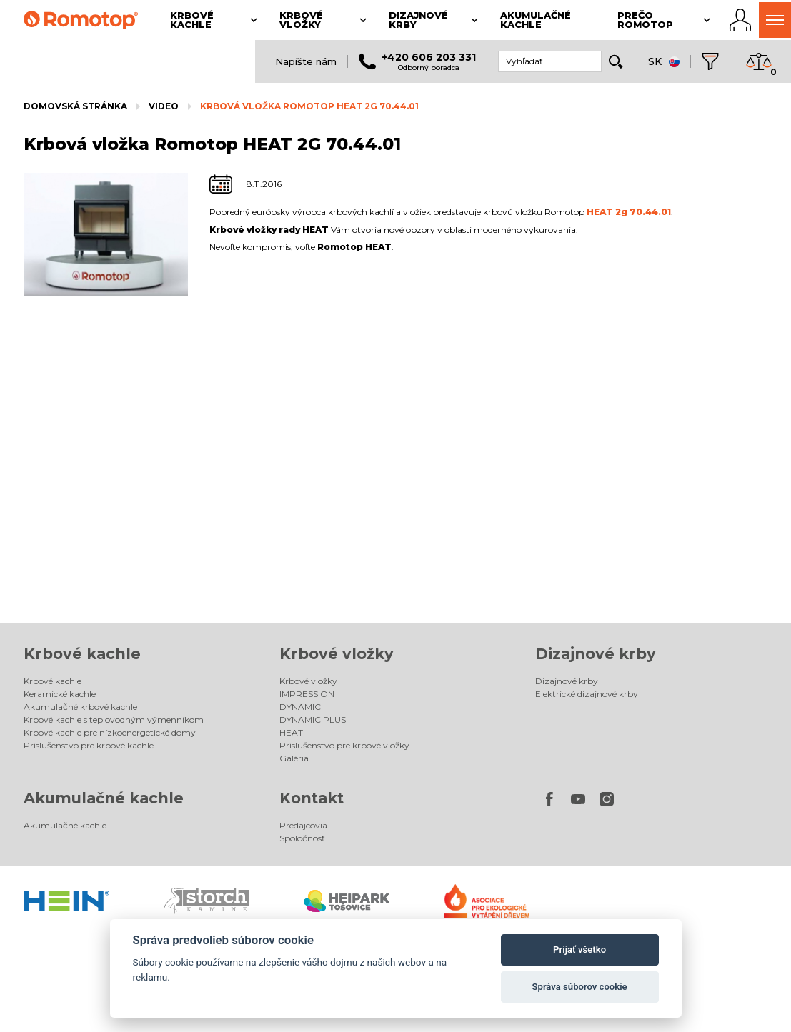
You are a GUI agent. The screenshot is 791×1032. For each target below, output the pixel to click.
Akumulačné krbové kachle (80, 706)
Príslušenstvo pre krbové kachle (89, 745)
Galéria (294, 758)
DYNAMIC (300, 706)
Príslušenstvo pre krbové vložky (344, 745)
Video (164, 106)
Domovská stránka (75, 106)
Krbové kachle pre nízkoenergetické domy (110, 732)
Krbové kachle (82, 654)
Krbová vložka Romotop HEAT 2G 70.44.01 (309, 106)
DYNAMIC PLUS (312, 719)
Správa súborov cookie (579, 986)
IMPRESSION (306, 693)
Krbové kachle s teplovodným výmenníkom (114, 719)
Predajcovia (303, 825)
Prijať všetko (579, 949)
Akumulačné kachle (104, 798)
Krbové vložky (336, 654)
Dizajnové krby (595, 654)
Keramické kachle (60, 693)
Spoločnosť (302, 838)
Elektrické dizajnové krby (586, 693)
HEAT (291, 732)
